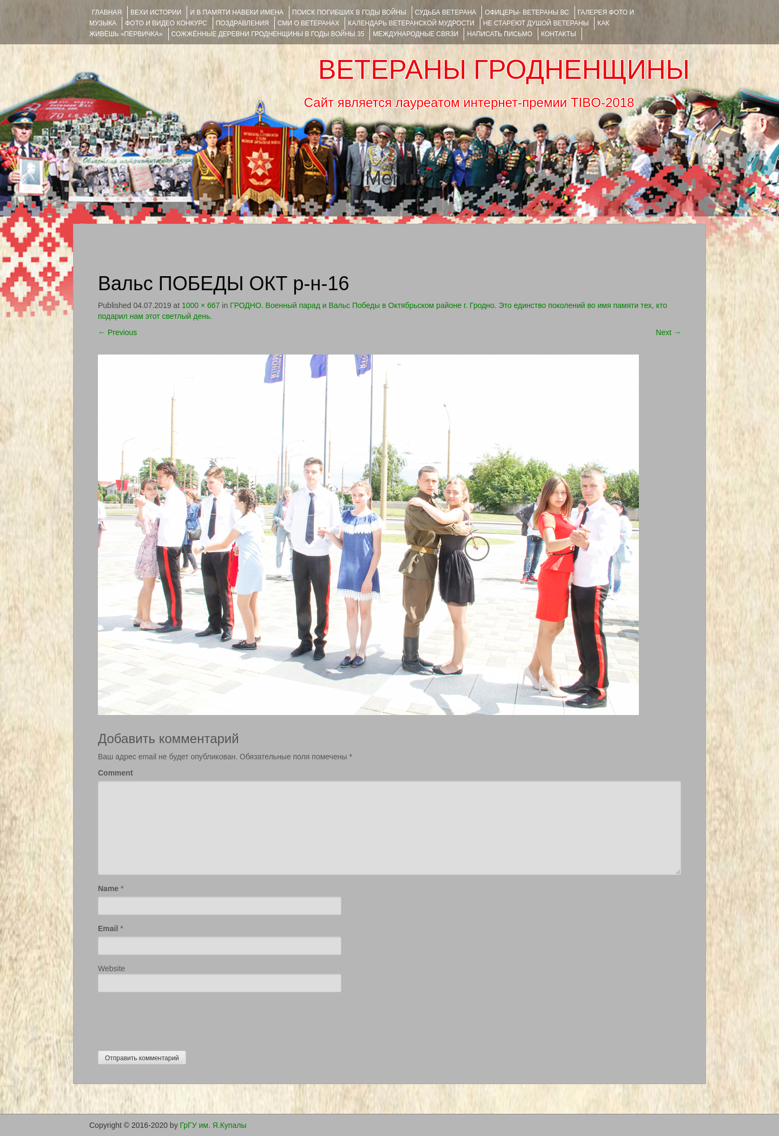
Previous (117, 332)
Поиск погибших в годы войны (349, 12)
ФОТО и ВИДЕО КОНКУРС (166, 23)
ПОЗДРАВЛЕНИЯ (242, 23)
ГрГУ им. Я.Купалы (213, 1125)
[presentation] (180, 1019)
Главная (107, 12)
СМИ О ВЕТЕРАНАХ (308, 23)
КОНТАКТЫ (558, 34)
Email (108, 928)
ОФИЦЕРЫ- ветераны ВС (527, 12)
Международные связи (415, 34)
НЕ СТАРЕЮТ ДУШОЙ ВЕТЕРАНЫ (536, 23)
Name (108, 888)
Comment (115, 773)
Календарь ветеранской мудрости (411, 23)
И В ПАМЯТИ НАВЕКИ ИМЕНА (236, 12)
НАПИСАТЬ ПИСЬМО (499, 34)
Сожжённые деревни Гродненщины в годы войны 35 (268, 34)
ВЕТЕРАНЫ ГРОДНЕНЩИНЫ (504, 69)
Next (668, 332)
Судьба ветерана (446, 12)
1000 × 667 (201, 305)
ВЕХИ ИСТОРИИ (155, 12)
